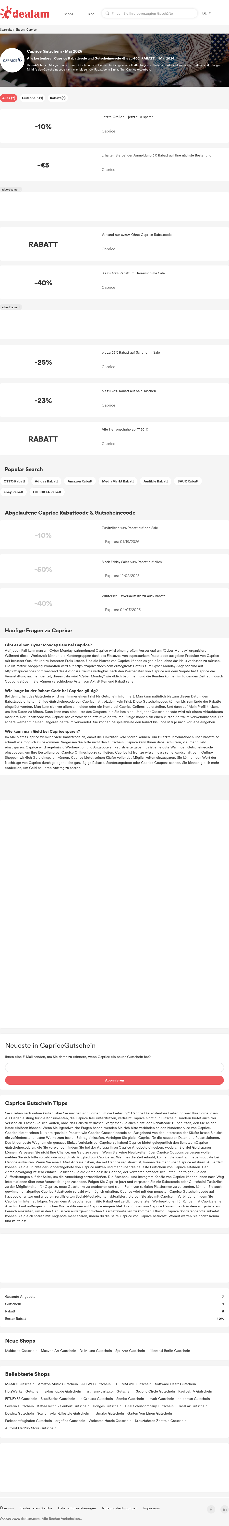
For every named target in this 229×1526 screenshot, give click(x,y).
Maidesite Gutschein (21, 1350)
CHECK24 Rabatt (47, 491)
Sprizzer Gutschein (130, 1350)
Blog (91, 14)
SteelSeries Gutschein (58, 1398)
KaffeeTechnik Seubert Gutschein (63, 1406)
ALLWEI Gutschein (96, 1384)
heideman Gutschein (194, 1398)
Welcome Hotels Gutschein (110, 1420)
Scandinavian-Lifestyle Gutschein (63, 1413)
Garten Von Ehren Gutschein (149, 1413)
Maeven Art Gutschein (58, 1350)
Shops (68, 14)
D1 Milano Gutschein (96, 1350)
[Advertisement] (114, 914)
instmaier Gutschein (108, 1413)
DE (204, 13)
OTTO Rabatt (14, 481)
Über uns (7, 1508)
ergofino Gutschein (70, 1420)
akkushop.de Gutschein (63, 1391)
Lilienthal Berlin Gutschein (169, 1350)
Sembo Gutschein (130, 1398)
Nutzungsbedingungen (120, 1508)
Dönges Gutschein (107, 1406)
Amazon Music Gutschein (58, 1384)
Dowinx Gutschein (19, 1413)
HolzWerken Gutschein (23, 1391)
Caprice (31, 29)
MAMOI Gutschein (20, 1384)
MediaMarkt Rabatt (118, 481)
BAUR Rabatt (188, 481)
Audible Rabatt (156, 481)
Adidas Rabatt (46, 481)
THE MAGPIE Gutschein (133, 1384)
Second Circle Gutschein (155, 1391)
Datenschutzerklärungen (77, 1508)
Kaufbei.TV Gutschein (195, 1391)
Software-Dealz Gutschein (175, 1384)
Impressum (151, 1508)
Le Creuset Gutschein (96, 1398)
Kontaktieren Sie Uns (36, 1508)
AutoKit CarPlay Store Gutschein (30, 1428)
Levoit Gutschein (160, 1398)
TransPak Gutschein (192, 1406)
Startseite (6, 29)
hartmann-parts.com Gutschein (108, 1391)
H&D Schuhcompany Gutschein (149, 1406)
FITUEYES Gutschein (21, 1398)
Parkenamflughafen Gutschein (28, 1420)
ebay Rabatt (13, 491)
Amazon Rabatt (80, 481)
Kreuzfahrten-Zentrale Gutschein (160, 1420)
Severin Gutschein (19, 1406)
